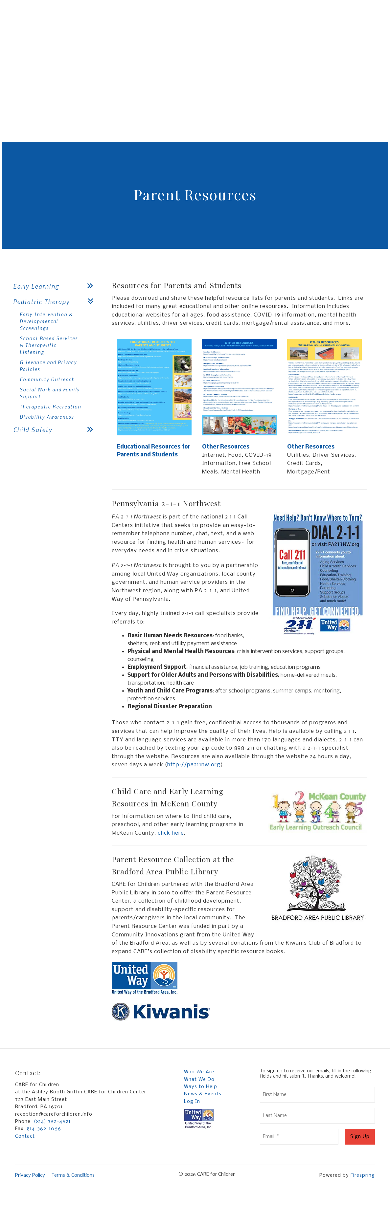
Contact (25, 1136)
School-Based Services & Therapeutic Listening (49, 345)
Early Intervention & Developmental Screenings (46, 321)
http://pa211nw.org (193, 765)
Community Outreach (47, 379)
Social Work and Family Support (50, 393)
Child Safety (56, 429)
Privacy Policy (30, 1175)
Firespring (363, 1175)
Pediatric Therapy (56, 301)
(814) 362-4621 (52, 1121)
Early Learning (56, 286)
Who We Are (199, 1072)
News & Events (202, 1094)
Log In (192, 1101)
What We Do (199, 1079)
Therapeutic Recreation (50, 406)
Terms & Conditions (73, 1175)
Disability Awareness (47, 416)
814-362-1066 (44, 1128)
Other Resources (225, 447)
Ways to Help (200, 1086)
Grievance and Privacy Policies (48, 365)
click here (171, 833)
